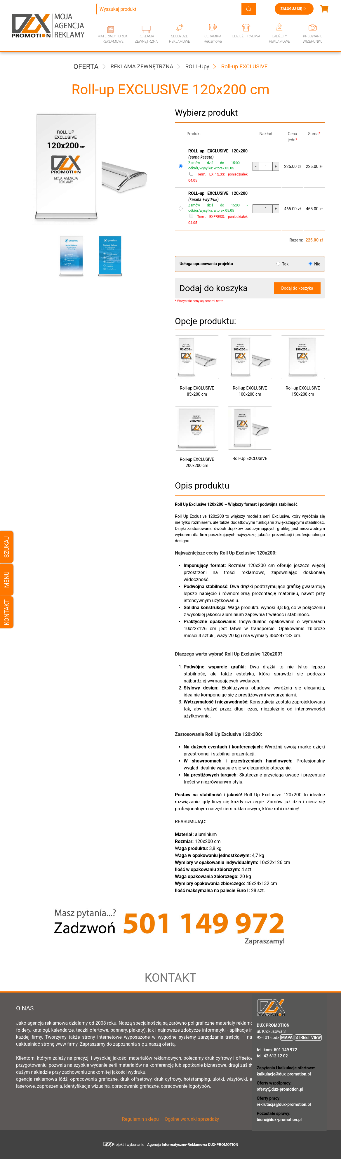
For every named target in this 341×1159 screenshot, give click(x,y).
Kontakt (6, 612)
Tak (283, 264)
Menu (6, 579)
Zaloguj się (294, 9)
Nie (314, 264)
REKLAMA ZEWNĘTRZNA (146, 39)
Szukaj (6, 546)
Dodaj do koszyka (297, 288)
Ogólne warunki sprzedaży (192, 1119)
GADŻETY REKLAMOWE (279, 39)
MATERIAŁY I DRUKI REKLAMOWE (113, 39)
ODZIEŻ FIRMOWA (246, 36)
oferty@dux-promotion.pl (280, 1089)
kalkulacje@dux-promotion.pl (284, 1074)
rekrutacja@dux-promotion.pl (284, 1104)
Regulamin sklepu (140, 1119)
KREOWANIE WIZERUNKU (313, 39)
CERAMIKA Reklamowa (213, 39)
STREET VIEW (308, 1037)
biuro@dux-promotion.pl (279, 1119)
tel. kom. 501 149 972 (277, 1049)
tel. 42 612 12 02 (272, 1056)
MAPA (287, 1037)
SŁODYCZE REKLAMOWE (179, 39)
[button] (69, 256)
